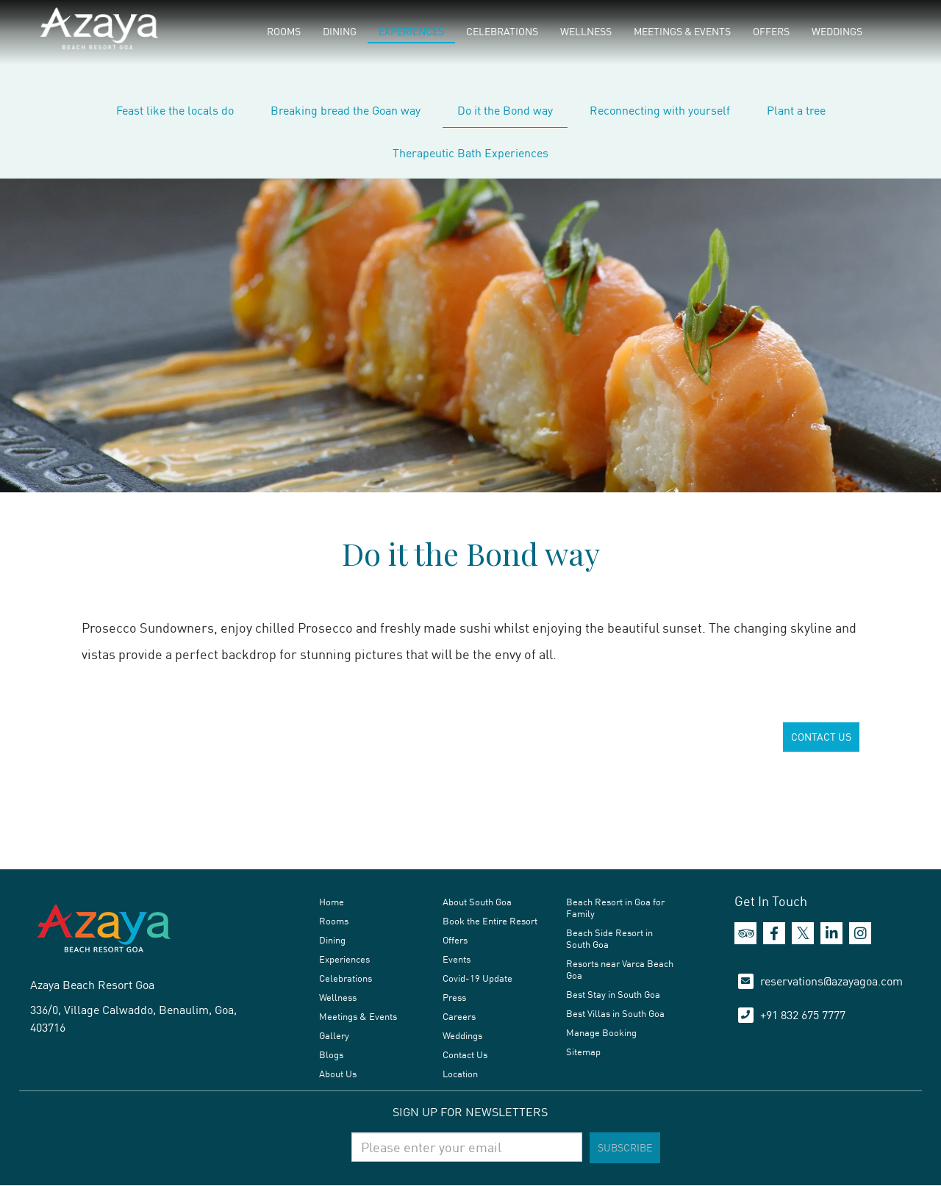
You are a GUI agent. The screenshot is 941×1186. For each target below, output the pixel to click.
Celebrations (502, 31)
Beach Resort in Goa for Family (615, 907)
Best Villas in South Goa (615, 1013)
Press (454, 997)
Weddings (837, 31)
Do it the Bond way (505, 110)
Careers (459, 1016)
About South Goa (477, 902)
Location (460, 1073)
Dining (340, 31)
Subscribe (625, 1147)
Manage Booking (601, 1032)
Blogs (331, 1054)
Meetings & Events (682, 31)
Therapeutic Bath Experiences (470, 152)
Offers (771, 31)
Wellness (586, 31)
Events (456, 959)
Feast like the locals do (175, 110)
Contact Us (465, 1054)
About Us (338, 1073)
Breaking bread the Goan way (346, 110)
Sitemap (583, 1051)
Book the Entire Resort (490, 921)
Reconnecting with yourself (660, 110)
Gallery (334, 1035)
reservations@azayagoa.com (831, 981)
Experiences (411, 31)
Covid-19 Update (477, 978)
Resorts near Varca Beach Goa (619, 969)
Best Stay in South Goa (613, 994)
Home (331, 902)
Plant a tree (796, 110)
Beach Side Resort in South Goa (609, 938)
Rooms (284, 31)
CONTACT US (821, 736)
